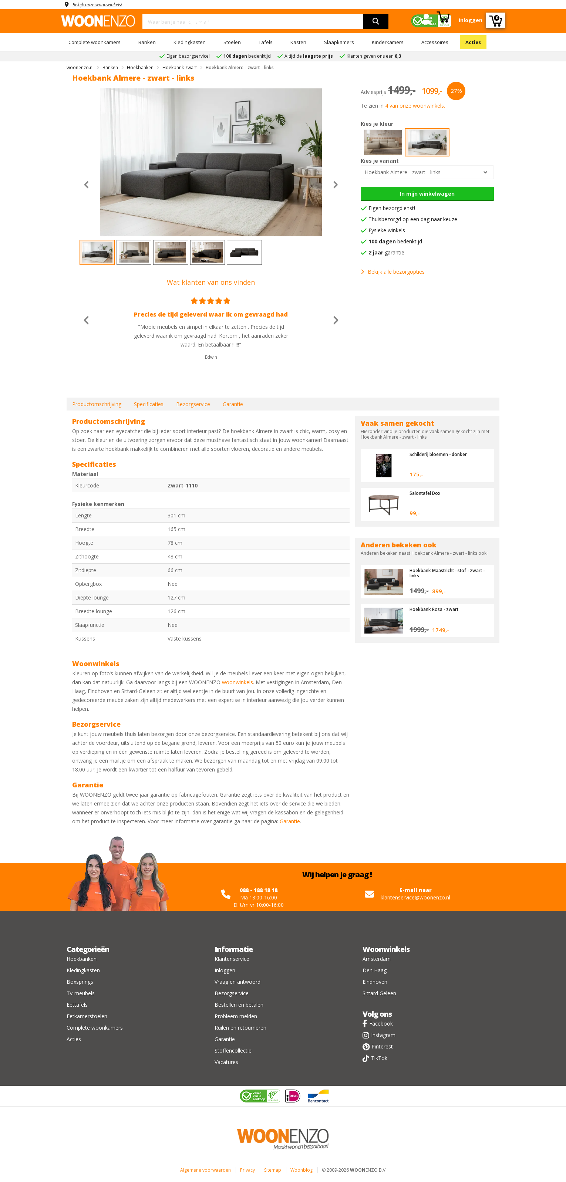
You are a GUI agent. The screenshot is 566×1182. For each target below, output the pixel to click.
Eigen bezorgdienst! (391, 208)
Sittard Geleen (379, 993)
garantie (386, 252)
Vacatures (226, 1062)
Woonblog (301, 1170)
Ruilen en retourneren (240, 1027)
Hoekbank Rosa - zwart (436, 609)
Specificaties (149, 404)
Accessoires (434, 42)
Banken (147, 42)
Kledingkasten (189, 42)
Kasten (298, 42)
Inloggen (225, 970)
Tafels (266, 42)
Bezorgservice (193, 404)
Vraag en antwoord (237, 981)
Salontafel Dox (427, 493)
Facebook (381, 1023)
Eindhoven (375, 981)
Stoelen (232, 42)
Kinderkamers (388, 42)
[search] (375, 21)
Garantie (233, 404)
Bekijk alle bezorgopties (393, 271)
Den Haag (375, 970)
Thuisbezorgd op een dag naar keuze (412, 219)
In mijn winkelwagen (427, 193)
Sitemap (272, 1170)
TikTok (379, 1057)
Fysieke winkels (386, 230)
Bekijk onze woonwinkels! (102, 4)
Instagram (383, 1035)
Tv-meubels (81, 993)
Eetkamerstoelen (87, 1016)
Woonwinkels (386, 949)
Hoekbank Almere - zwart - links (403, 172)
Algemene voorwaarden (205, 1170)
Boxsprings (80, 981)
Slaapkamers (339, 42)
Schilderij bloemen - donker (442, 454)
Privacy (247, 1170)
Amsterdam (377, 958)
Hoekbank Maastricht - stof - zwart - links (443, 573)
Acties (473, 42)
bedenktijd (395, 241)
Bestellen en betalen (239, 1004)
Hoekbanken (82, 958)
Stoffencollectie (233, 1050)
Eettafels (77, 1004)
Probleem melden (236, 1016)
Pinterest (382, 1046)
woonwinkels (237, 682)
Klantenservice (232, 958)
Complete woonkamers (94, 42)
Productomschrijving (96, 404)
